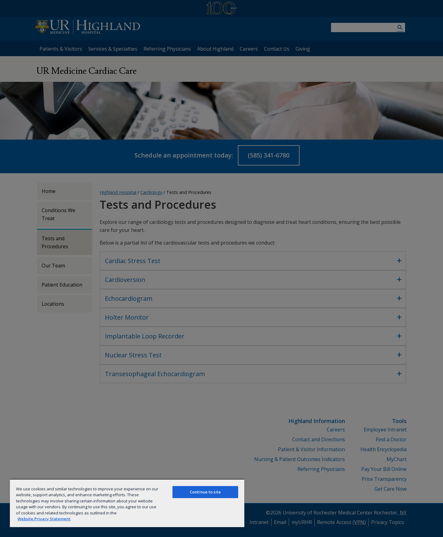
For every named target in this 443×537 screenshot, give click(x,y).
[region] (127, 503)
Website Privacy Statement (44, 519)
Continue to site (205, 492)
